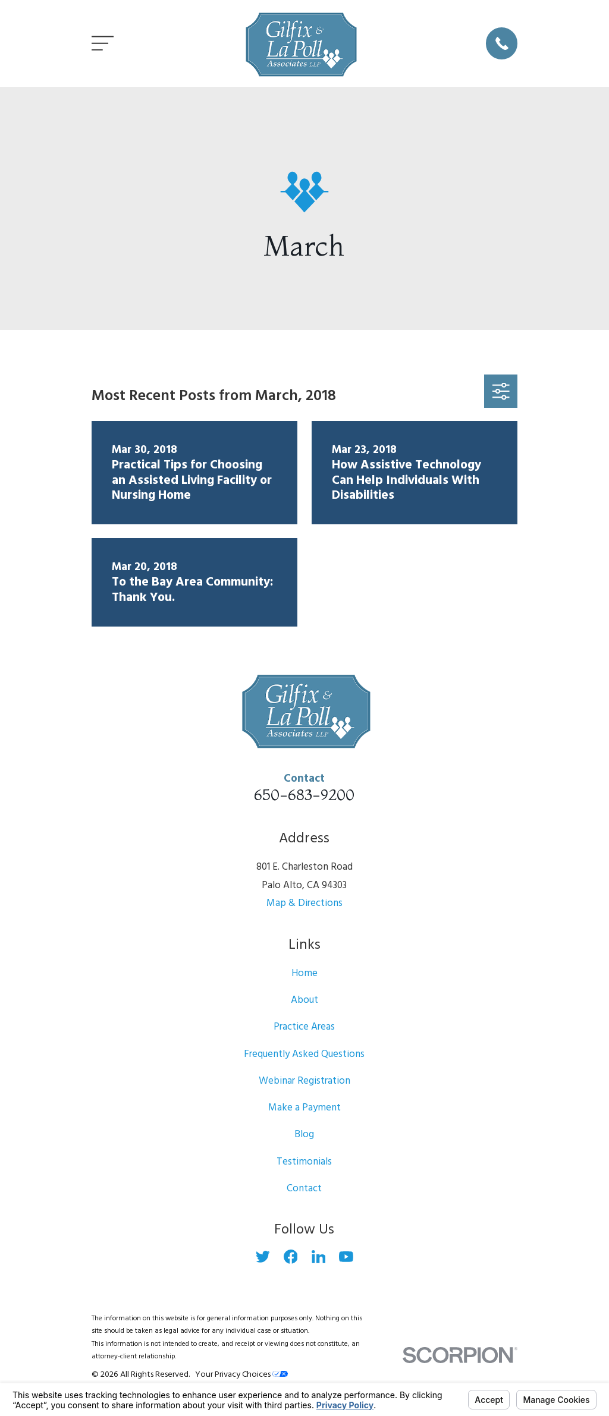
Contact (304, 1189)
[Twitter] (263, 1257)
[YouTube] (346, 1257)
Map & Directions (304, 903)
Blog (304, 1134)
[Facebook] (291, 1257)
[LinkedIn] (319, 1257)
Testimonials (304, 1162)
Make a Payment (304, 1108)
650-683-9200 (304, 794)
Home (304, 973)
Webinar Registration (304, 1081)
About (304, 1000)
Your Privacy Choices (241, 1375)
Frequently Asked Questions (304, 1054)
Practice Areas (304, 1027)
